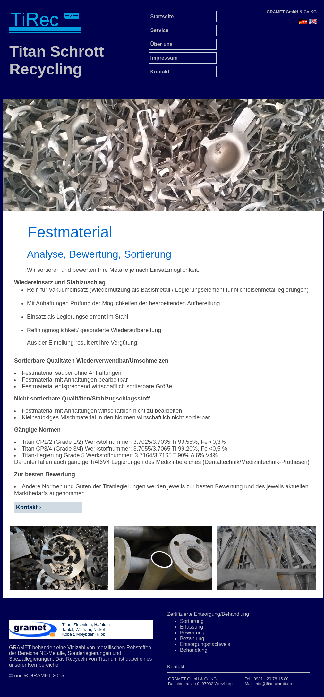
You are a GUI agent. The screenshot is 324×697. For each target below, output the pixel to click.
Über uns (161, 44)
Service (158, 30)
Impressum (163, 58)
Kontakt (159, 71)
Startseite (161, 16)
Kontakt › (27, 507)
